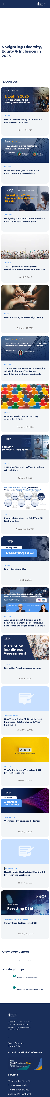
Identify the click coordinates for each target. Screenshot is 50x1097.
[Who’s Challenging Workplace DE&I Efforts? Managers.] (25, 758)
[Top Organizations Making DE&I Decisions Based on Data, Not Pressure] (25, 254)
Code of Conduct (16, 1043)
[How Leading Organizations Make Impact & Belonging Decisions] (25, 158)
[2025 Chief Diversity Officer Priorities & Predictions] (25, 455)
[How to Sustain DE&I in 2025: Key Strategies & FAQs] (25, 404)
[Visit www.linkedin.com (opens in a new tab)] (9, 1036)
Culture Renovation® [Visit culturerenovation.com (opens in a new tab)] (19, 1094)
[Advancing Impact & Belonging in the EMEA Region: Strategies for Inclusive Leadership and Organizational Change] (25, 608)
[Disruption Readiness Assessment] (25, 656)
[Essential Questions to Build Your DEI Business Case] (25, 506)
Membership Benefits (19, 1081)
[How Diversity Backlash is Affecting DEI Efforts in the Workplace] (25, 860)
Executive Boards (17, 1085)
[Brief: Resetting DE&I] (25, 557)
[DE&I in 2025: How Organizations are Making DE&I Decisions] (25, 107)
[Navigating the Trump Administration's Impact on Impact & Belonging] (25, 206)
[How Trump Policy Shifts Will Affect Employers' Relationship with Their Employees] (25, 707)
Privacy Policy (14, 1046)
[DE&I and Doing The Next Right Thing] (25, 305)
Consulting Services (18, 1089)
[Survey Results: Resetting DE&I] (25, 911)
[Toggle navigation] (4, 4)
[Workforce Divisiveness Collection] (25, 809)
